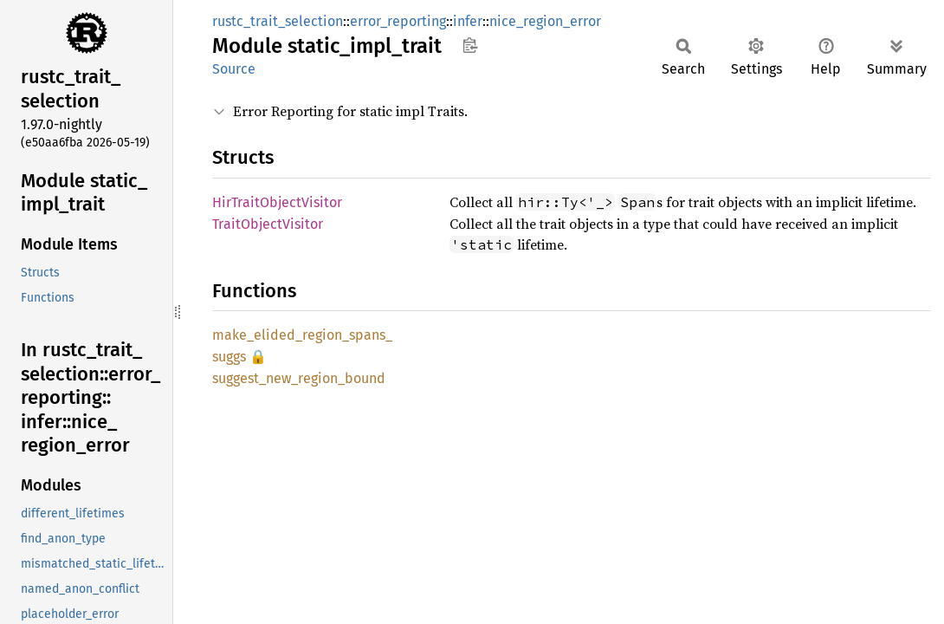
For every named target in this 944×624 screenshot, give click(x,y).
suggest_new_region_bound (298, 378)
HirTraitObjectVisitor (277, 202)
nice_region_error (545, 21)
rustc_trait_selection (277, 21)
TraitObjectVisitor (267, 224)
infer (467, 21)
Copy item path (470, 45)
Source (233, 69)
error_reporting (398, 21)
